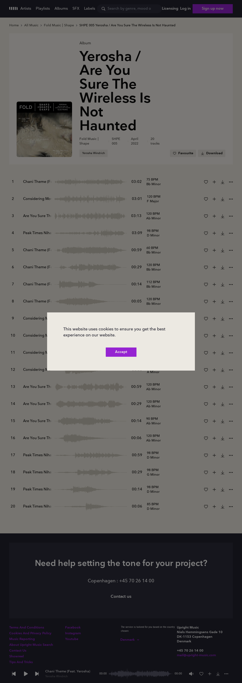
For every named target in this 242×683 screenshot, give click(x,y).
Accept (121, 352)
